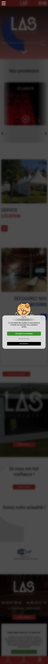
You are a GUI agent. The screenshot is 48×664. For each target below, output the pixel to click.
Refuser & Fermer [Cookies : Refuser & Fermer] (24, 339)
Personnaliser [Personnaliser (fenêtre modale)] (24, 344)
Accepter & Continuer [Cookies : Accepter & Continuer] (24, 333)
